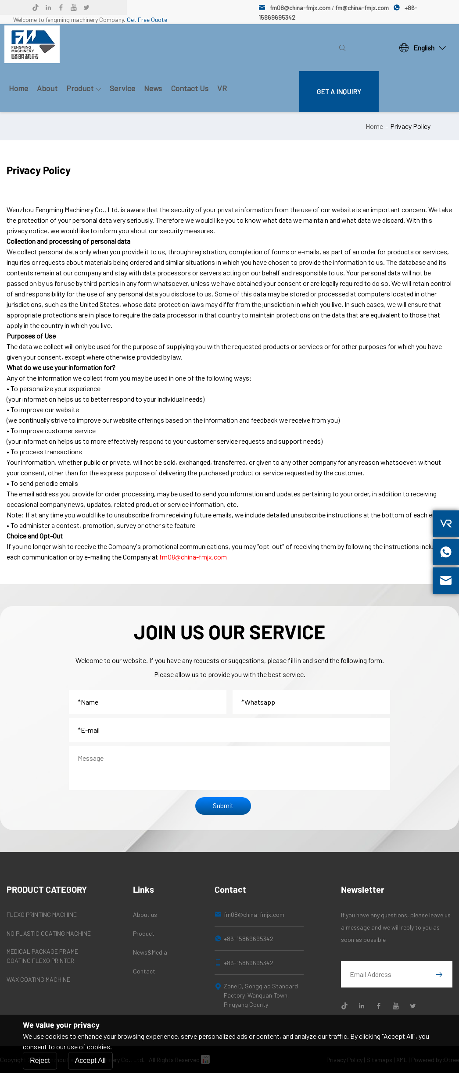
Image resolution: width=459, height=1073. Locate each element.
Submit (223, 805)
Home (18, 88)
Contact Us (189, 88)
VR (222, 88)
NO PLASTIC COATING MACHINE (49, 933)
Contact (144, 971)
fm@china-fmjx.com (362, 7)
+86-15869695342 (248, 938)
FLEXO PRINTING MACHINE (42, 914)
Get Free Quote (147, 19)
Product (83, 88)
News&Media (150, 952)
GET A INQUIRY (339, 91)
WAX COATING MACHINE (38, 979)
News (153, 88)
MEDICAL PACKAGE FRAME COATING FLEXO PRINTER (42, 956)
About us (145, 914)
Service (122, 88)
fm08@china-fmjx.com (300, 7)
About (47, 88)
